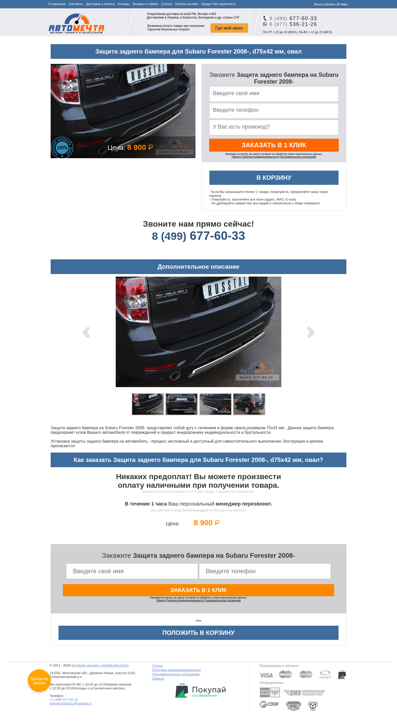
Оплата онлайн (186, 4)
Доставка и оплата (100, 4)
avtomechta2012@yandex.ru (71, 705)
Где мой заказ (229, 28)
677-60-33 (291, 18)
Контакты (76, 4)
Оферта (236, 158)
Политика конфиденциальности (260, 158)
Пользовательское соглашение (298, 158)
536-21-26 (291, 24)
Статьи (166, 4)
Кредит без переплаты (218, 4)
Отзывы (123, 4)
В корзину (273, 178)
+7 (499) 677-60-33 (64, 701)
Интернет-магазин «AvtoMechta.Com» (100, 667)
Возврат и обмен (145, 4)
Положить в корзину (198, 634)
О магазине (57, 4)
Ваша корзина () (331, 4)
